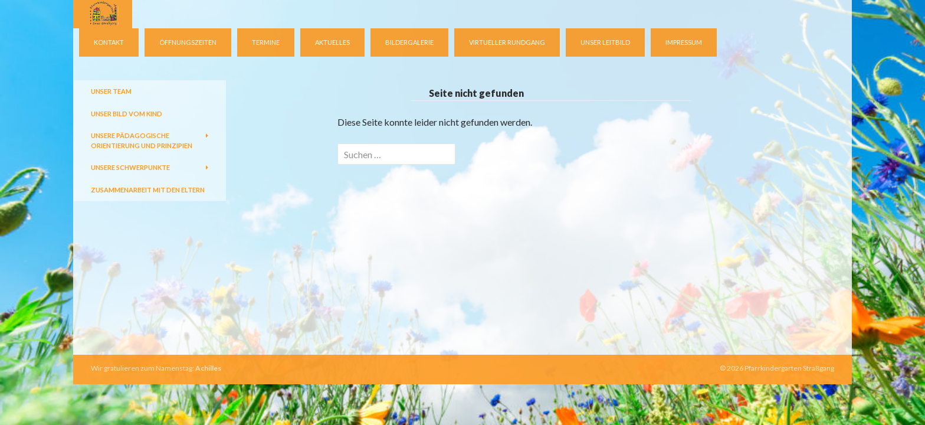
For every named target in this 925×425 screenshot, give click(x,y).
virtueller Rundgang (507, 42)
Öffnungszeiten (188, 42)
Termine (266, 42)
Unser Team (111, 91)
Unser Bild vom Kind (126, 113)
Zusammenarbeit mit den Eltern (148, 190)
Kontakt (109, 42)
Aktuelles (332, 42)
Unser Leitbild (605, 42)
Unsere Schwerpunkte (130, 167)
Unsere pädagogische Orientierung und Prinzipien (141, 140)
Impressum (683, 42)
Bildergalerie (409, 42)
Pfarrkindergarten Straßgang (789, 368)
